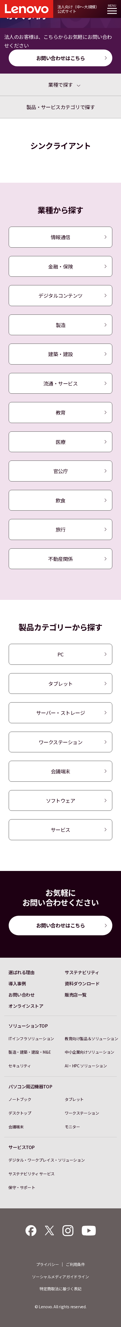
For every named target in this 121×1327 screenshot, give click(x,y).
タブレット (60, 683)
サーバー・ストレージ (60, 712)
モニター (72, 1126)
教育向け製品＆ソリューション (91, 1038)
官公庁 (60, 471)
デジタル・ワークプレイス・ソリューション (46, 1160)
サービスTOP (21, 1147)
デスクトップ (19, 1113)
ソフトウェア (60, 800)
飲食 (61, 500)
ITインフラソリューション (31, 1038)
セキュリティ (19, 1065)
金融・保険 (60, 266)
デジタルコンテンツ (60, 295)
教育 (61, 412)
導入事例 (17, 983)
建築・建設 (60, 354)
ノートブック (19, 1099)
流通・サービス (60, 383)
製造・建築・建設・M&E (29, 1052)
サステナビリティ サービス (31, 1173)
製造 (61, 324)
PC (60, 654)
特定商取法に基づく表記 (60, 1288)
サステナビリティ (82, 972)
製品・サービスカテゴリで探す (60, 107)
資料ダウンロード (82, 983)
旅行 (61, 529)
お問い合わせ (21, 994)
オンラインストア (25, 1005)
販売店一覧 (76, 994)
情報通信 (60, 237)
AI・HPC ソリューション (86, 1065)
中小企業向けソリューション (89, 1052)
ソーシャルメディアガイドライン (60, 1276)
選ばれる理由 (21, 972)
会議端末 (60, 771)
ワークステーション (60, 742)
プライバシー (47, 1264)
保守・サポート (21, 1187)
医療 (61, 441)
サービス (60, 829)
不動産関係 (60, 558)
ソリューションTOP (28, 1025)
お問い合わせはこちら (60, 58)
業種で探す (60, 84)
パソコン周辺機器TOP (30, 1086)
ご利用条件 (75, 1264)
